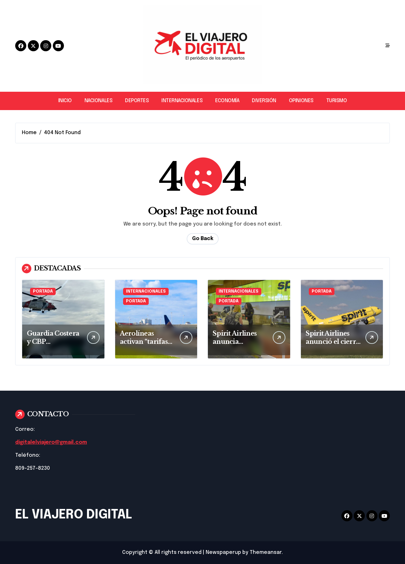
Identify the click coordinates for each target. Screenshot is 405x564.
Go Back (202, 238)
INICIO (65, 100)
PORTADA (43, 291)
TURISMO (336, 100)
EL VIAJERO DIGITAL (73, 514)
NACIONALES (98, 100)
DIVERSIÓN (264, 100)
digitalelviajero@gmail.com (51, 442)
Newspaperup (223, 552)
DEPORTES (137, 100)
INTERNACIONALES (181, 100)
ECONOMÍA (227, 100)
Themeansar (266, 552)
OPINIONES (301, 100)
